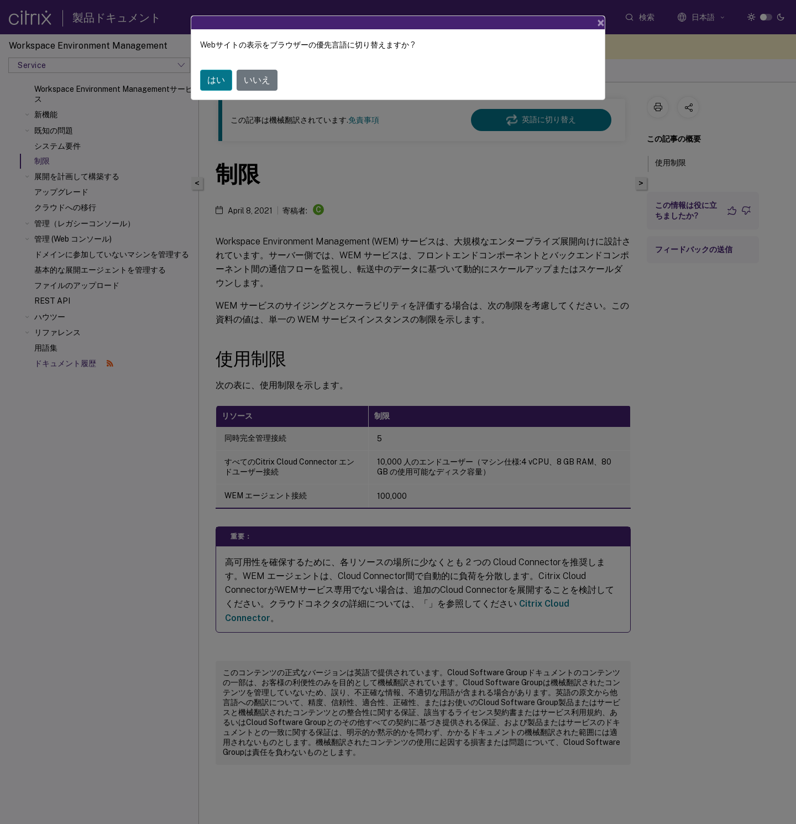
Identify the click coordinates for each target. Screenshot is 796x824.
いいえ (257, 64)
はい (216, 64)
